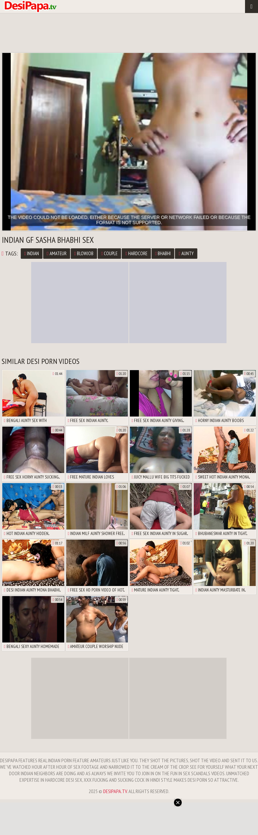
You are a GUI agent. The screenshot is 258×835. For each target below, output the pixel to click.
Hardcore (136, 253)
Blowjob (83, 253)
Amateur (56, 253)
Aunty (185, 253)
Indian (31, 253)
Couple (109, 253)
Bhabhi (163, 253)
